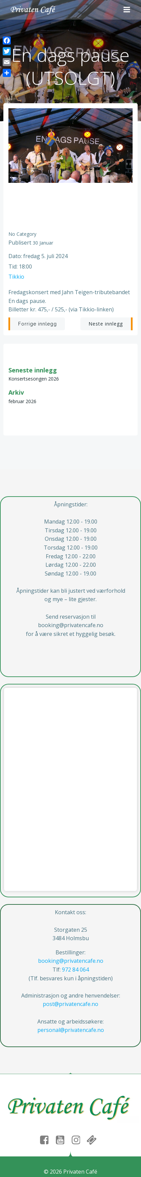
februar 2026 (22, 401)
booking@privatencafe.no (70, 960)
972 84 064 (75, 969)
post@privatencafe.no (70, 1004)
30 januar (43, 243)
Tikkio (16, 276)
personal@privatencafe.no (70, 1030)
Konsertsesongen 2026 (33, 378)
